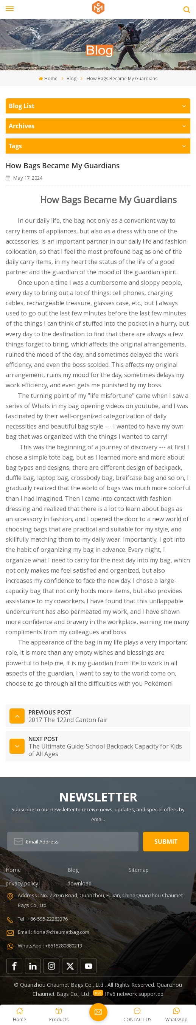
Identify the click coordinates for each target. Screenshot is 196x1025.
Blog (71, 78)
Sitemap (139, 869)
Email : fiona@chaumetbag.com (53, 932)
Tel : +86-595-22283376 (43, 918)
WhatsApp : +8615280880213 (50, 945)
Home (48, 78)
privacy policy (22, 883)
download (79, 883)
